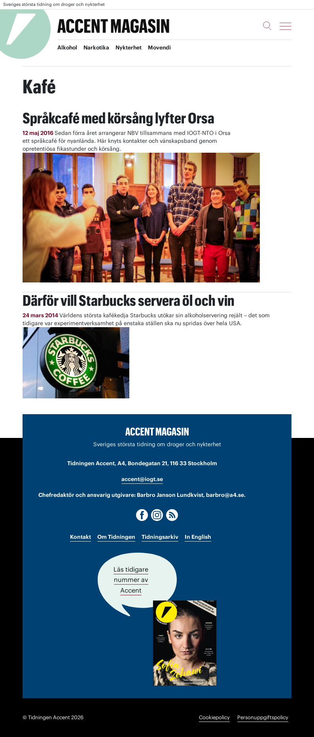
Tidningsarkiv (160, 537)
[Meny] (285, 26)
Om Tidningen (116, 537)
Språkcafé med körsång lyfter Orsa (124, 117)
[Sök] (267, 26)
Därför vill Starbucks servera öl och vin (135, 300)
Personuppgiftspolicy (262, 717)
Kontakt (80, 537)
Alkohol (67, 47)
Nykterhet (130, 47)
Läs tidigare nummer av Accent (130, 580)
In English (198, 537)
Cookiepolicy (214, 717)
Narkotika (98, 47)
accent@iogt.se (142, 479)
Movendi (162, 47)
